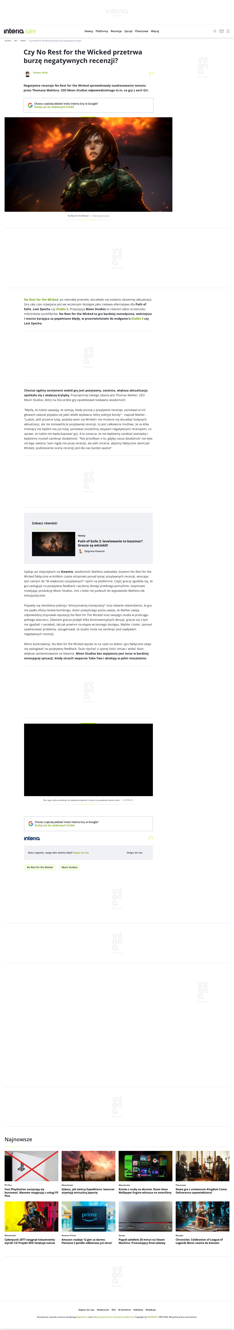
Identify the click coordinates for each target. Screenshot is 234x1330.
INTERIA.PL (152, 1317)
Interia (8, 41)
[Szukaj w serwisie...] (215, 31)
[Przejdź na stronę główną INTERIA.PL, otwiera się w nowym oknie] (14, 31)
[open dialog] (81, 852)
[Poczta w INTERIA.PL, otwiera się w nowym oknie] (221, 31)
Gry (15, 41)
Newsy (23, 41)
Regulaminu (82, 1317)
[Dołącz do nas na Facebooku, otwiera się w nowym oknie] (146, 852)
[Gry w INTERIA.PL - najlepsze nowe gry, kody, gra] (30, 31)
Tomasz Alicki (40, 72)
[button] (88, 31)
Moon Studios (69, 867)
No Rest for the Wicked (40, 867)
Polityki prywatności (102, 1317)
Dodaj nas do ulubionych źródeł (66, 107)
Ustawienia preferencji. (123, 1317)
